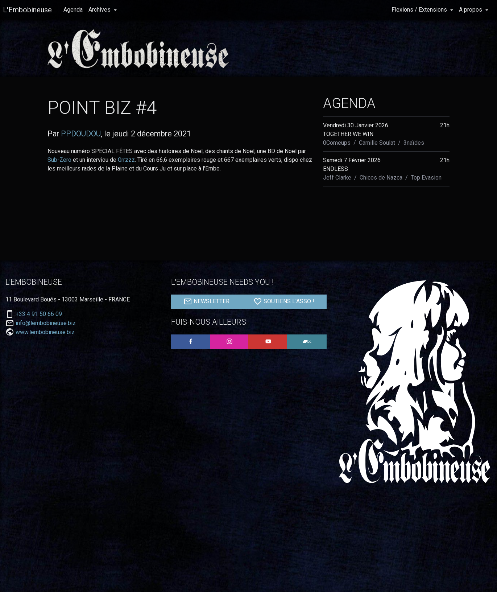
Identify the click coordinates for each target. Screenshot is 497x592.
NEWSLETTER (206, 301)
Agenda (73, 9)
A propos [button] (471, 9)
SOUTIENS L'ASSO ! (283, 301)
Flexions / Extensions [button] (420, 9)
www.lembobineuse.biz (45, 332)
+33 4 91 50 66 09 (39, 314)
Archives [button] (100, 9)
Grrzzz (126, 159)
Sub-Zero (59, 159)
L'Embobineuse (27, 9)
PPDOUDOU (81, 133)
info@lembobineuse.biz (46, 323)
